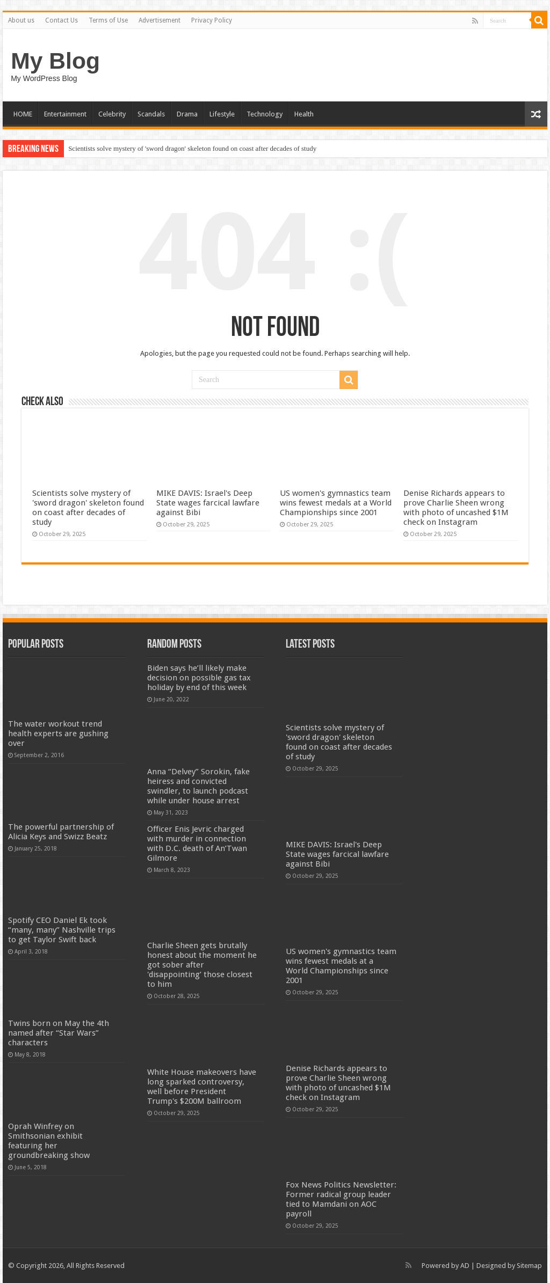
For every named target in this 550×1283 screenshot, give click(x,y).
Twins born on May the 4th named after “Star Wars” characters (58, 1032)
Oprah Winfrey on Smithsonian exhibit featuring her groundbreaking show (49, 1140)
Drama (187, 114)
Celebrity (112, 114)
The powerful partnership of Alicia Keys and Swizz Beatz (61, 831)
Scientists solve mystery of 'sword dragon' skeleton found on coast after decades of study (192, 148)
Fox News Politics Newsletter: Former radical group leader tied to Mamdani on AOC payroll (341, 1199)
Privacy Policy (211, 20)
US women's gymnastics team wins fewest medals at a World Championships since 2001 (336, 502)
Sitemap (529, 1266)
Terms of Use (108, 20)
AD (464, 1266)
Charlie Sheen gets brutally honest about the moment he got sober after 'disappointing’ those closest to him (202, 965)
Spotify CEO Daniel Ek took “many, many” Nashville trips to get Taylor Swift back (61, 929)
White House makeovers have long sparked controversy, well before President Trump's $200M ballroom (201, 1086)
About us (21, 20)
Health (304, 114)
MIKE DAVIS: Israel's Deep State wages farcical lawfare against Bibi (207, 502)
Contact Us (61, 20)
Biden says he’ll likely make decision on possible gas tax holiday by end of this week (199, 677)
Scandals (151, 114)
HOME (22, 114)
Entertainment (65, 114)
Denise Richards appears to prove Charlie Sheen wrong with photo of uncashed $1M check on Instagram (456, 507)
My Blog (55, 61)
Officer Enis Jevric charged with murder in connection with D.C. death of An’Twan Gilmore (197, 843)
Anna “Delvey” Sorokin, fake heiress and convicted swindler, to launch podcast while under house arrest (198, 786)
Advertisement (159, 20)
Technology (265, 114)
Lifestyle (222, 114)
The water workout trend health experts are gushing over (58, 733)
